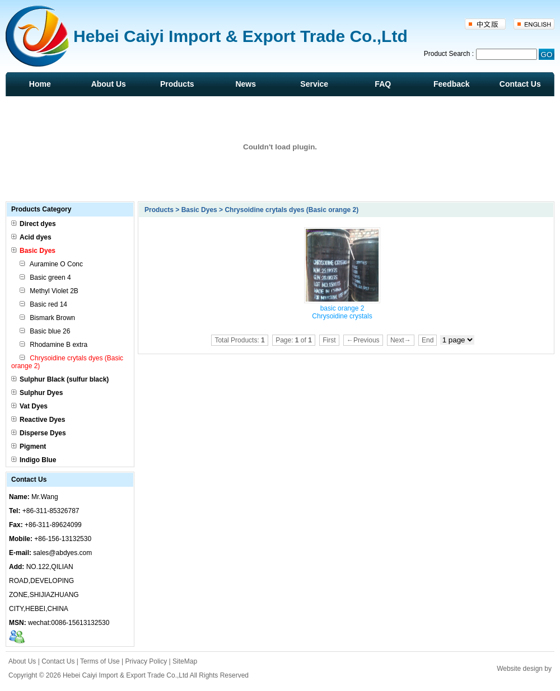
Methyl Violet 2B (49, 291)
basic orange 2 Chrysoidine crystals (342, 312)
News (245, 83)
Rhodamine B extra (53, 345)
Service (314, 83)
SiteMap (184, 661)
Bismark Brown (47, 318)
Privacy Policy (146, 661)
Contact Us (520, 83)
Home (40, 83)
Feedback (451, 83)
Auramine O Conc (51, 264)
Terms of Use (100, 661)
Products (177, 83)
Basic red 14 (43, 304)
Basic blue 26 (45, 331)
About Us (108, 83)
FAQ (383, 83)
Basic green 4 (45, 277)
